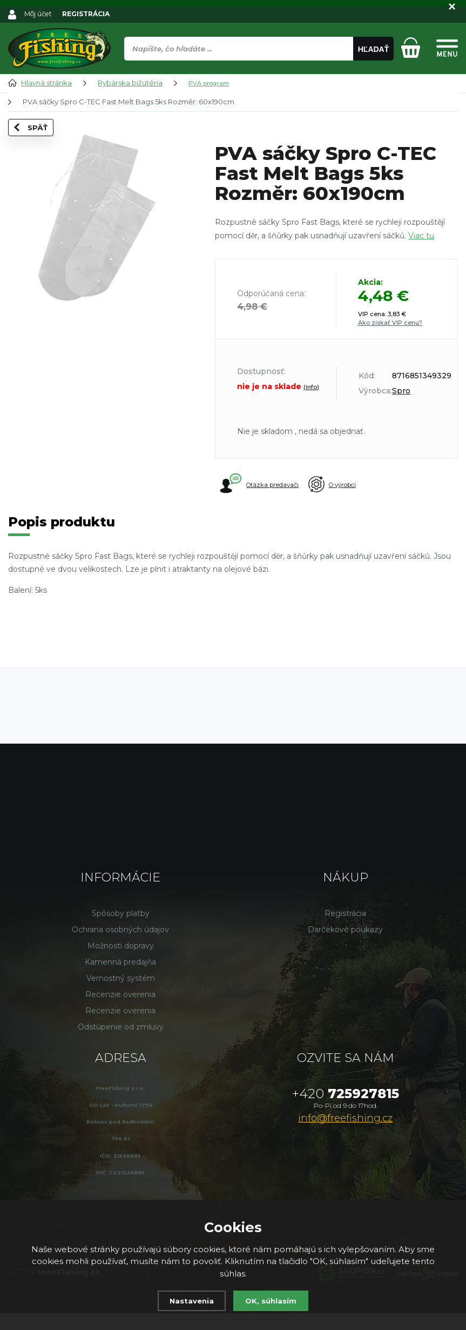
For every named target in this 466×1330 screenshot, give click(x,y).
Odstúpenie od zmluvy (121, 1043)
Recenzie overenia (120, 1011)
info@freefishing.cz (345, 1135)
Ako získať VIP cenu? (390, 322)
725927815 (345, 1110)
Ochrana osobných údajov (120, 946)
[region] (258, 72)
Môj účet (39, 13)
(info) (311, 387)
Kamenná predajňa (120, 979)
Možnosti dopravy (120, 962)
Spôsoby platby (121, 930)
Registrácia (345, 930)
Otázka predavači (261, 484)
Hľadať (373, 49)
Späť (34, 144)
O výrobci (356, 484)
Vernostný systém (120, 995)
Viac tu (421, 235)
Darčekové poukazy (345, 946)
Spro (401, 391)
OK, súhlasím (273, 1300)
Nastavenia (189, 1300)
